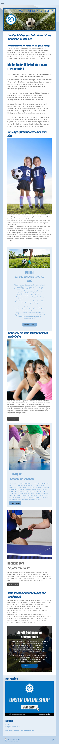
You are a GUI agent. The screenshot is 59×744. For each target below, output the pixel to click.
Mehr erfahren (13, 419)
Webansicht (51, 741)
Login (52, 739)
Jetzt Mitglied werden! (29, 666)
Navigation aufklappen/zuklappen (29, 3)
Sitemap (17, 739)
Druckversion (9, 739)
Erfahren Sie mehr (29, 324)
